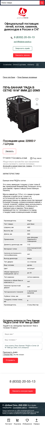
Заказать (10, 151)
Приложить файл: (10, 352)
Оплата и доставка (19, 64)
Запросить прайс (22, 48)
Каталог (9, 421)
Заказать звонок (22, 55)
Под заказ (35, 158)
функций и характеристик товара (17, 166)
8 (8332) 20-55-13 (24, 37)
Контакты (30, 64)
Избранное (27, 421)
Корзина (17, 421)
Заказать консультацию (22, 391)
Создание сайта (20, 407)
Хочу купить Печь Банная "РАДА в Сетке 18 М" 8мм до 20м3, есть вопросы (22, 346)
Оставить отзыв (20, 158)
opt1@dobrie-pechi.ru (22, 42)
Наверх (37, 421)
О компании (7, 64)
